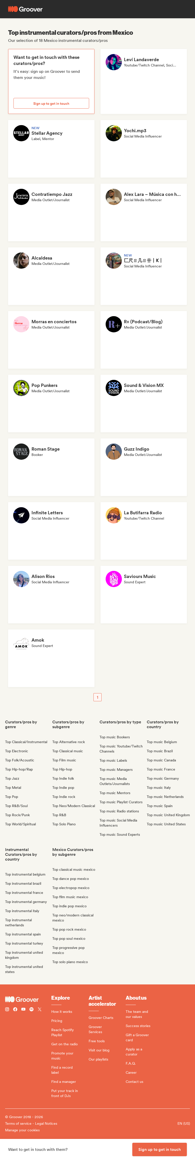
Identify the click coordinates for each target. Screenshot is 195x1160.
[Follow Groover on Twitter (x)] (40, 1010)
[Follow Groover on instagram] (7, 1010)
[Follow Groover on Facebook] (15, 1010)
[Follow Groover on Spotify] (31, 1010)
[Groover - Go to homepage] (28, 999)
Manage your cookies (22, 1130)
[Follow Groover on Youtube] (23, 1010)
